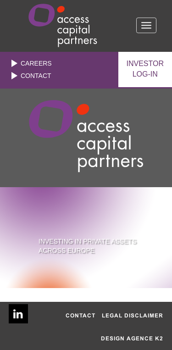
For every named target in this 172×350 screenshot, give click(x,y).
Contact (36, 75)
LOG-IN (145, 68)
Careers (36, 63)
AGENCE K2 (145, 338)
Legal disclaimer (132, 315)
